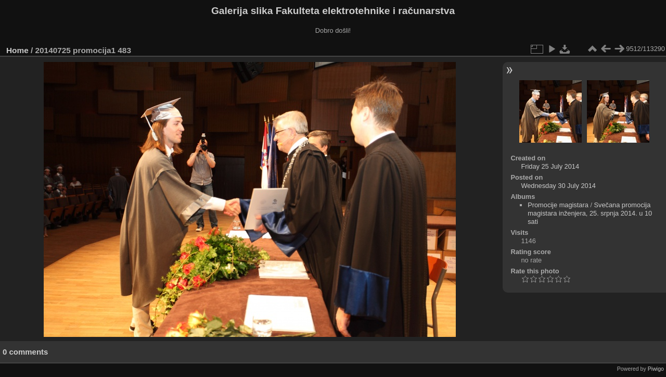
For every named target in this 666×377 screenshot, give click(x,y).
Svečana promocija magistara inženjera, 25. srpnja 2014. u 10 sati (590, 213)
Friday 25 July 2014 (550, 166)
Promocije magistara (558, 205)
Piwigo (656, 369)
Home (17, 50)
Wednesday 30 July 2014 (558, 186)
